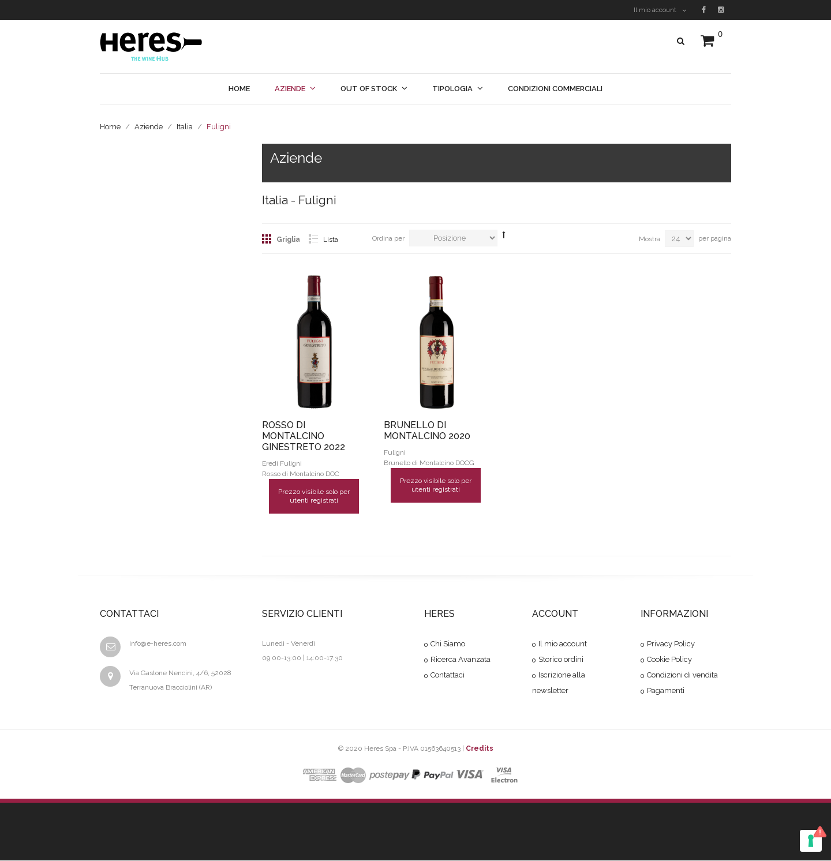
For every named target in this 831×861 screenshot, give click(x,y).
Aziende (148, 126)
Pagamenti (665, 691)
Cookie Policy (669, 660)
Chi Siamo (448, 644)
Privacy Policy (671, 644)
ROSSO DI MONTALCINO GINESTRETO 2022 (303, 436)
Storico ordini (560, 660)
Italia (185, 126)
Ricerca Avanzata (461, 660)
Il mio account (660, 10)
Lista (330, 239)
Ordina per (388, 238)
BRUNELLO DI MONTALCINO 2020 (427, 430)
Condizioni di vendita (682, 675)
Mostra (649, 239)
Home (110, 126)
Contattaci (448, 675)
